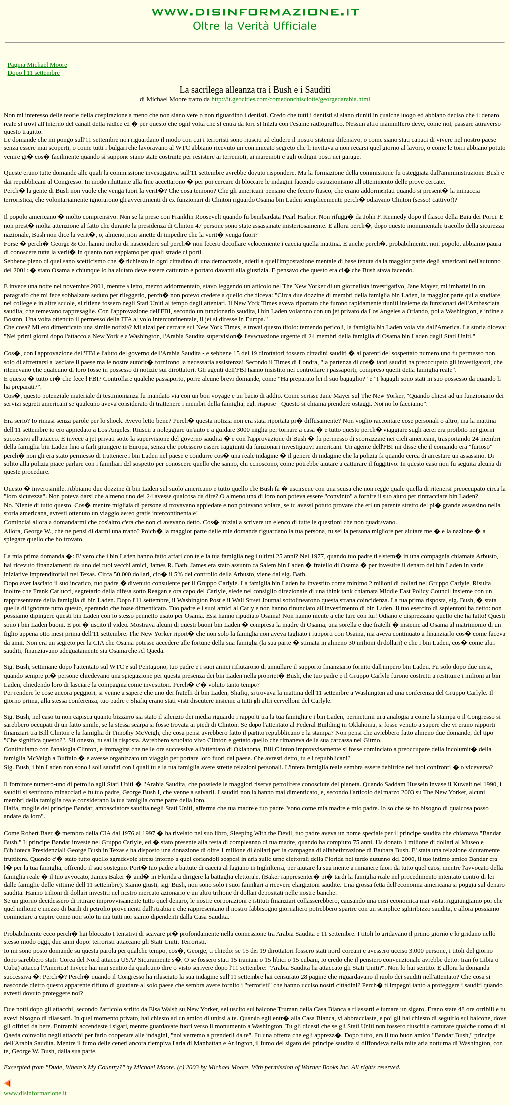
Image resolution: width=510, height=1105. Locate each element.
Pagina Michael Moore (37, 64)
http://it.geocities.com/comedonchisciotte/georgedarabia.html (290, 99)
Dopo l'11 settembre (34, 72)
